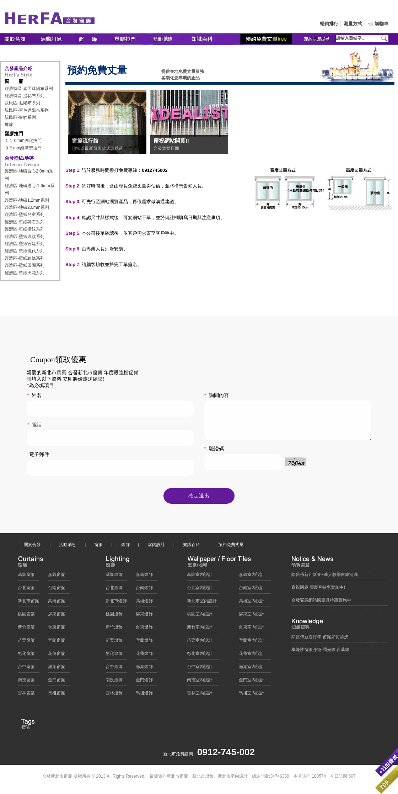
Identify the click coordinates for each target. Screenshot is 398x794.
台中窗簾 (26, 668)
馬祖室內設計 (251, 694)
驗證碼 (214, 456)
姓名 (34, 395)
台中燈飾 (114, 668)
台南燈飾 (144, 589)
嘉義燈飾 (144, 576)
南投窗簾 (26, 681)
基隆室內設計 (200, 576)
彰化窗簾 (26, 655)
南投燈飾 (114, 681)
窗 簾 (14, 81)
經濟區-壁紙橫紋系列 (24, 229)
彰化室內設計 (200, 655)
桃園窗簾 (26, 615)
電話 (34, 425)
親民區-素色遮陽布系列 (27, 110)
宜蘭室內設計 (251, 642)
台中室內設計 (200, 668)
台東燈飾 (144, 628)
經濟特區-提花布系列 (24, 95)
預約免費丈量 (231, 546)
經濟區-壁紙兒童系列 (24, 214)
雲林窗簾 (26, 694)
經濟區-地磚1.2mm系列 (27, 200)
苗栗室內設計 (200, 642)
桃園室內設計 (200, 615)
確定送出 (199, 497)
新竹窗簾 (26, 628)
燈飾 (125, 546)
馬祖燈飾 (144, 694)
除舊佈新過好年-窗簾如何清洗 (319, 638)
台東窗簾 (56, 628)
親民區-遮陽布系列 (22, 102)
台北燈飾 (114, 589)
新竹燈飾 (114, 628)
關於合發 (32, 546)
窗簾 (98, 546)
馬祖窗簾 (56, 694)
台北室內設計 (200, 589)
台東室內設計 (251, 628)
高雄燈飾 (144, 602)
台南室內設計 (251, 589)
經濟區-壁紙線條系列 (24, 258)
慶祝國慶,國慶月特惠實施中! (318, 589)
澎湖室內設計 (251, 668)
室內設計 (156, 546)
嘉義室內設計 (251, 576)
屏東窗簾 (56, 615)
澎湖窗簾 (56, 668)
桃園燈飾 (114, 615)
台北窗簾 (26, 589)
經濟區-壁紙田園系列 (24, 265)
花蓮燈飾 (144, 655)
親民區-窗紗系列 (20, 117)
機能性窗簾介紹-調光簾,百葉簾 (320, 651)
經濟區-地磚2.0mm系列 (27, 207)
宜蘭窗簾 (56, 642)
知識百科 (191, 546)
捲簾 (9, 124)
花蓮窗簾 (56, 655)
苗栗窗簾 (26, 642)
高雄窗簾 (56, 602)
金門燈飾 (144, 681)
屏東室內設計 (251, 615)
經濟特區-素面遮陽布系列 (29, 88)
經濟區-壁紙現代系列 (24, 250)
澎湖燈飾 (144, 668)
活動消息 (67, 546)
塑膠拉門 (14, 133)
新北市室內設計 (202, 602)
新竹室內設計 (200, 628)
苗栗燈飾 (114, 642)
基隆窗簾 (26, 576)
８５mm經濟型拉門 (23, 147)
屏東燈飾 (144, 615)
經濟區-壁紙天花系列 (24, 272)
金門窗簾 (56, 681)
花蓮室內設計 (251, 655)
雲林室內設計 (200, 694)
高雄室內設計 (251, 602)
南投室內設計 (200, 681)
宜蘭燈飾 (144, 642)
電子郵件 (39, 454)
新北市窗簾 (28, 602)
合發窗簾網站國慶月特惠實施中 (321, 601)
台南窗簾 (56, 589)
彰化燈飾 (114, 655)
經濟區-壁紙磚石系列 (24, 221)
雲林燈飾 (114, 694)
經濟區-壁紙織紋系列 (24, 236)
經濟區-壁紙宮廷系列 (24, 243)
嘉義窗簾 (56, 576)
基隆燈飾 (114, 576)
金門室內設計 (251, 681)
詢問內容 (216, 395)
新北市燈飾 (116, 602)
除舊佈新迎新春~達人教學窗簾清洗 (324, 576)
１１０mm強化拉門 (23, 140)
